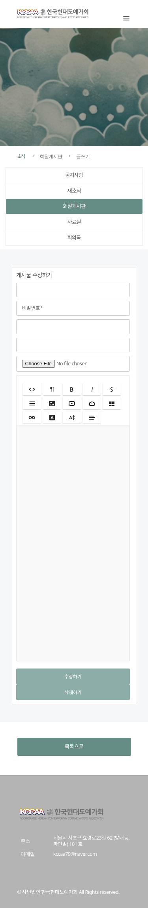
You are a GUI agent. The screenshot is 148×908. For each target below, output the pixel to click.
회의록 (74, 237)
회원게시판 (74, 206)
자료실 (74, 221)
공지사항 (74, 175)
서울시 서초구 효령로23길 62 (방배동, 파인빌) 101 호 (91, 840)
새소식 (74, 190)
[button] (32, 389)
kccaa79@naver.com (75, 854)
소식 (21, 156)
